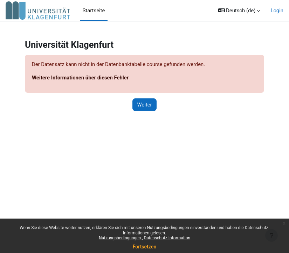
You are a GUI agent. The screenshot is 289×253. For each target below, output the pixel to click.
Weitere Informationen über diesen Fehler (80, 77)
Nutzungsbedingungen (120, 237)
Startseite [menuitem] (94, 10)
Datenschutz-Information (167, 237)
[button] (239, 10)
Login (276, 10)
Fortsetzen (145, 246)
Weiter (144, 105)
